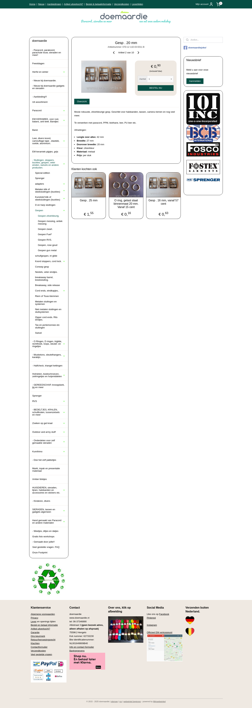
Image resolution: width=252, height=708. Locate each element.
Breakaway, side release (47, 285)
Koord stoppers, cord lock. (50, 261)
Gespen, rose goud (47, 245)
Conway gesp (42, 266)
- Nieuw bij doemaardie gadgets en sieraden (48, 87)
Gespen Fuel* (45, 234)
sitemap (114, 701)
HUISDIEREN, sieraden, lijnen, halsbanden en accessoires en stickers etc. (48, 490)
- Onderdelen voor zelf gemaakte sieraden (48, 441)
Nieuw (41, 4)
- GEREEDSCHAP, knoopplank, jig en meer (48, 386)
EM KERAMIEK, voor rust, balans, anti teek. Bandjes (48, 120)
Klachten (35, 643)
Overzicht (82, 101)
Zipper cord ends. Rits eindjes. (46, 318)
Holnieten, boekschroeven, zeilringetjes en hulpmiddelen (48, 375)
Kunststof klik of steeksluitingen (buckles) (50, 198)
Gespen (50, 210)
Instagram (152, 625)
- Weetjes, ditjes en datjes (45, 531)
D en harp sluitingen (45, 205)
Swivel (38, 333)
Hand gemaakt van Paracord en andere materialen (48, 521)
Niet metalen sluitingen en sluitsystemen (48, 310)
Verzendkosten (121, 4)
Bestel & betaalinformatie (98, 4)
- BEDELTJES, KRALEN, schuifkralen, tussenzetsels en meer (48, 412)
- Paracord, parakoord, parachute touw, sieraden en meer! (46, 52)
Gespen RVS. (45, 239)
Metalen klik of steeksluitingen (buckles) (50, 190)
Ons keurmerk (38, 636)
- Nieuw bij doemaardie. (44, 80)
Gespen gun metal (47, 250)
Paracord (48, 110)
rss (120, 701)
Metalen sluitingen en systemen (46, 302)
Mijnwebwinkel (159, 701)
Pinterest (151, 617)
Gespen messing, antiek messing (50, 222)
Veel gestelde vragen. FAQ (45, 547)
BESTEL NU (155, 88)
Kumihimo (48, 451)
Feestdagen (38, 63)
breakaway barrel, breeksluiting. (44, 278)
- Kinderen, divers (41, 501)
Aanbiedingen (54, 4)
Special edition (42, 173)
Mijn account (204, 4)
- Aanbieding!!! (39, 96)
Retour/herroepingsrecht (43, 639)
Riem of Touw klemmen (47, 296)
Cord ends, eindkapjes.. (50, 290)
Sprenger (39, 178)
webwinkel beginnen (132, 701)
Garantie (35, 632)
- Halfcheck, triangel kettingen (47, 365)
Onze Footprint (39, 552)
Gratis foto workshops (43, 536)
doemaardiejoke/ (195, 48)
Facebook (164, 614)
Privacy (34, 617)
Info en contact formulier (81, 647)
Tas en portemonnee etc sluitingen (47, 326)
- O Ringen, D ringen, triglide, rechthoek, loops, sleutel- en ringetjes (48, 344)
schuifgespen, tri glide (46, 255)
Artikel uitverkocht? (73, 4)
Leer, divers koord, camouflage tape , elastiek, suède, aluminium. (48, 141)
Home (32, 4)
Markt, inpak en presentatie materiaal (46, 469)
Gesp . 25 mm (88, 200)
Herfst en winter (48, 72)
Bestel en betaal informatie (44, 625)
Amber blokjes (39, 479)
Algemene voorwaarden (43, 614)
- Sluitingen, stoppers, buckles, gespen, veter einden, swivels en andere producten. (48, 164)
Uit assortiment (39, 102)
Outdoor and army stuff (48, 432)
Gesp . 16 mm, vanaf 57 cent (163, 202)
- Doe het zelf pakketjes (44, 460)
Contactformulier (39, 647)
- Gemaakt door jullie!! (43, 541)
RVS (48, 401)
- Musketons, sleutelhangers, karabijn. (48, 355)
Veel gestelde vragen (41, 654)
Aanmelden (195, 81)
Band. (35, 130)
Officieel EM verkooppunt (159, 632)
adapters (50, 183)
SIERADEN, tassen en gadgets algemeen (48, 510)
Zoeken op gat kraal (48, 423)
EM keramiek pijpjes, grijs (45, 151)
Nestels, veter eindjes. (46, 272)
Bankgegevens (77, 650)
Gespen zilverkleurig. (48, 216)
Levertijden (137, 4)
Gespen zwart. (45, 229)
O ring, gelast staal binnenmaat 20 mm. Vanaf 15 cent (126, 204)
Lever (34, 621)
